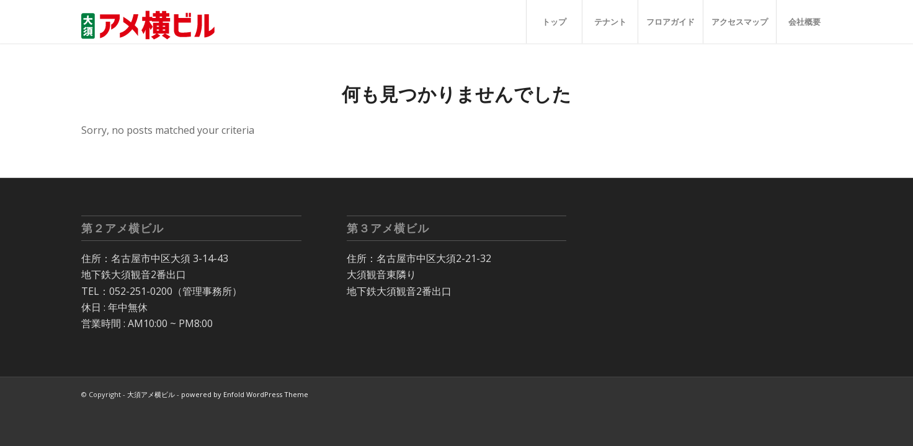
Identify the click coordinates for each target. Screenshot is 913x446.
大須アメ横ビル (151, 394)
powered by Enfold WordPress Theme (244, 394)
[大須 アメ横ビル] (152, 21)
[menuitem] (554, 21)
